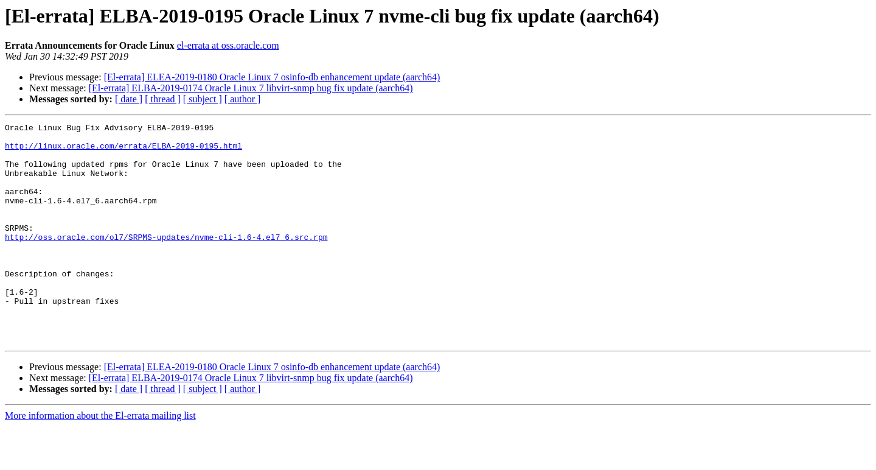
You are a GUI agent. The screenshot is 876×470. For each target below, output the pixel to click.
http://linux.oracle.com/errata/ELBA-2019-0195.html (123, 151)
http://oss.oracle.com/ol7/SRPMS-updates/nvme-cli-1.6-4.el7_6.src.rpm (166, 260)
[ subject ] (202, 99)
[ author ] (242, 99)
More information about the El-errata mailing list (100, 459)
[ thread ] (163, 99)
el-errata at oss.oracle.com (228, 45)
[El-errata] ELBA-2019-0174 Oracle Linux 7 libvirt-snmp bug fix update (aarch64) (251, 88)
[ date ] (128, 99)
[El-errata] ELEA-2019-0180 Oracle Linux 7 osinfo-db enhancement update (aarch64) (272, 77)
